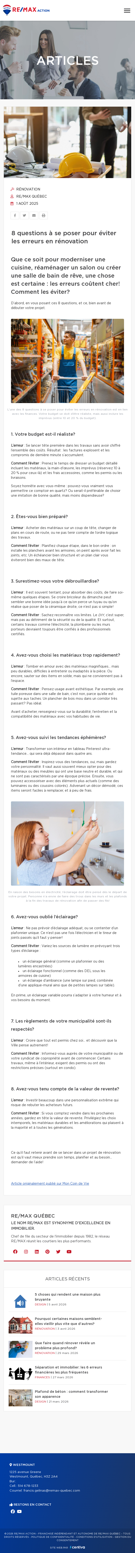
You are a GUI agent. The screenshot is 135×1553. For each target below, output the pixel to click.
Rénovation (25, 189)
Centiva (77, 1547)
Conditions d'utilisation (94, 1537)
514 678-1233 (28, 1486)
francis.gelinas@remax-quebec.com (51, 1490)
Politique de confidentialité (52, 1537)
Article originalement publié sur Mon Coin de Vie (50, 1183)
